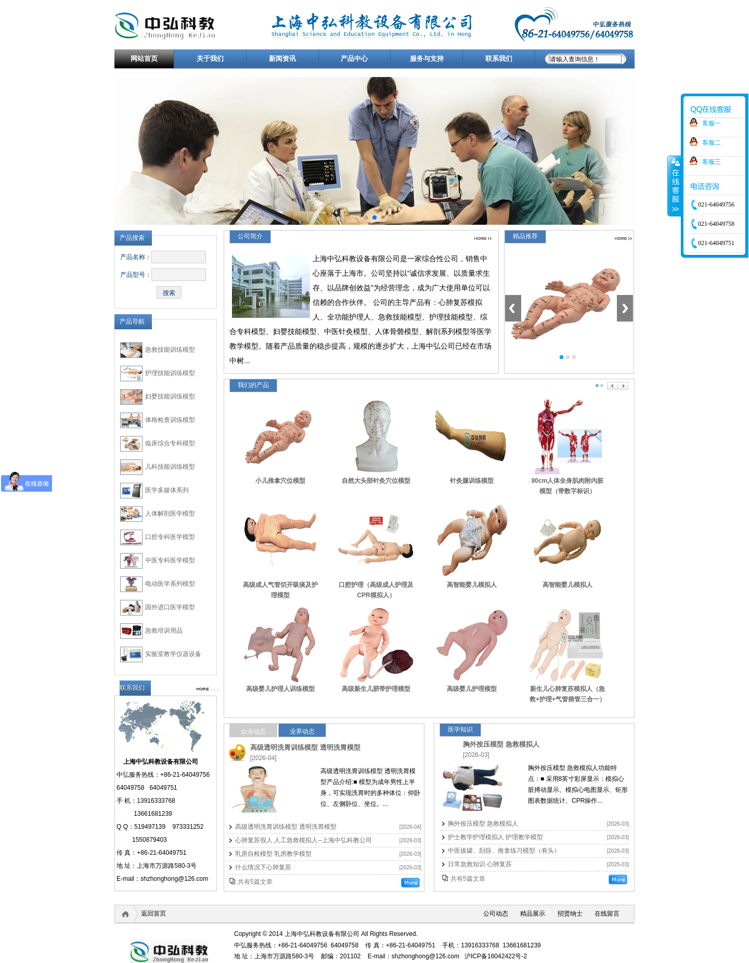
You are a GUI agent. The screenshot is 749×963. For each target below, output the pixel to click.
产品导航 (132, 321)
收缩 (674, 185)
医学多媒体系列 (167, 490)
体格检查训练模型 (170, 419)
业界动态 (302, 731)
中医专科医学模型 (170, 560)
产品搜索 (132, 237)
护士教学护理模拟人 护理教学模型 (495, 837)
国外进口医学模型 (170, 607)
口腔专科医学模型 (170, 537)
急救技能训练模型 (170, 349)
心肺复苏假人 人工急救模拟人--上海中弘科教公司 (303, 840)
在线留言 (607, 913)
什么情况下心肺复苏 (263, 867)
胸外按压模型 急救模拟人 (501, 744)
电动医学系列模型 (170, 583)
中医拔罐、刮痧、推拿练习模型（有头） (504, 850)
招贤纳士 (570, 913)
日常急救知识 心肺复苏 (480, 864)
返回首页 (153, 913)
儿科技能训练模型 (170, 466)
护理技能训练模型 (170, 373)
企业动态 (253, 731)
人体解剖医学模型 (170, 513)
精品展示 (532, 913)
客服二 (711, 142)
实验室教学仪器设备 (173, 654)
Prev (612, 386)
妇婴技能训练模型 (170, 396)
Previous (513, 308)
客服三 (711, 161)
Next (625, 308)
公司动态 (495, 913)
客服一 (711, 123)
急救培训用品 (164, 630)
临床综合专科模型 (170, 443)
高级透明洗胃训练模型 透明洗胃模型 (305, 747)
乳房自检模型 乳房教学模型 (273, 853)
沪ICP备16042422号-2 (495, 956)
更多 (483, 238)
